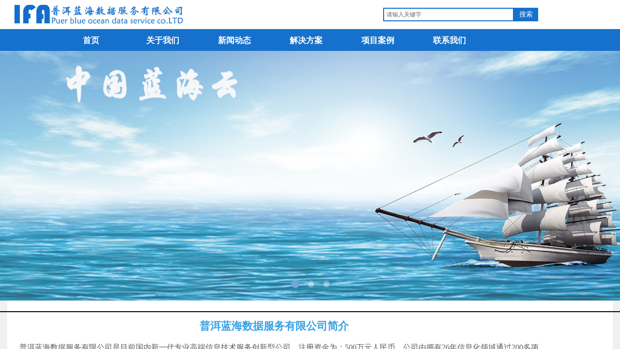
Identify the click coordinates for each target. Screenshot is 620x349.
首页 (91, 40)
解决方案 (306, 40)
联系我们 (449, 40)
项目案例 (377, 40)
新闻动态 (234, 40)
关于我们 (162, 40)
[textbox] (448, 14)
